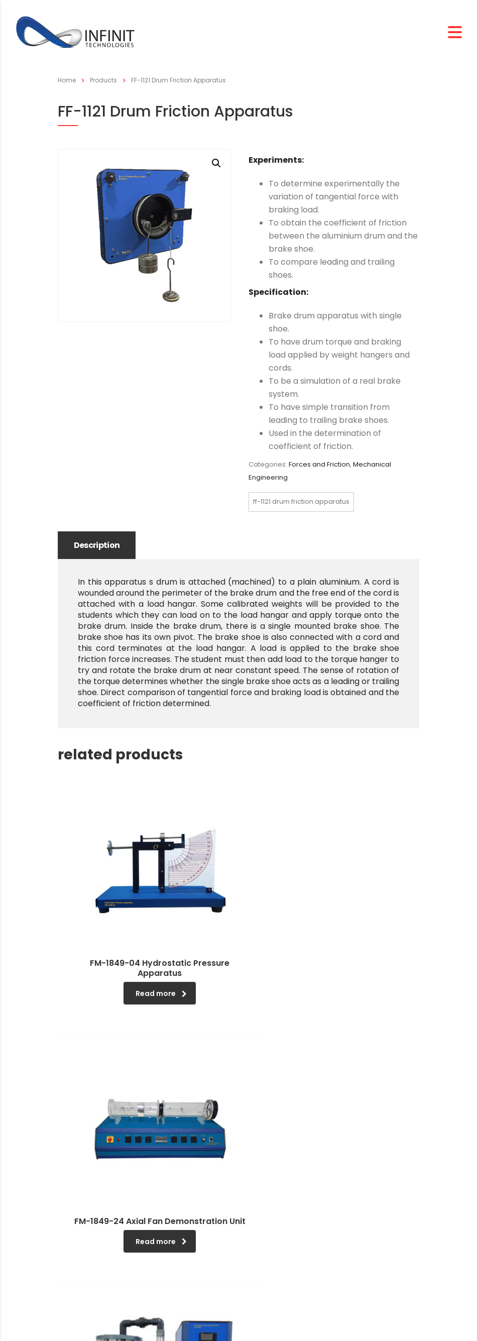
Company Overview (100, 1237)
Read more (119, 953)
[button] (216, 163)
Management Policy (100, 1252)
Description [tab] (98, 545)
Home (67, 80)
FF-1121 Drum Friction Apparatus (301, 501)
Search (262, 1239)
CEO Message (89, 1221)
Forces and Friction (319, 464)
